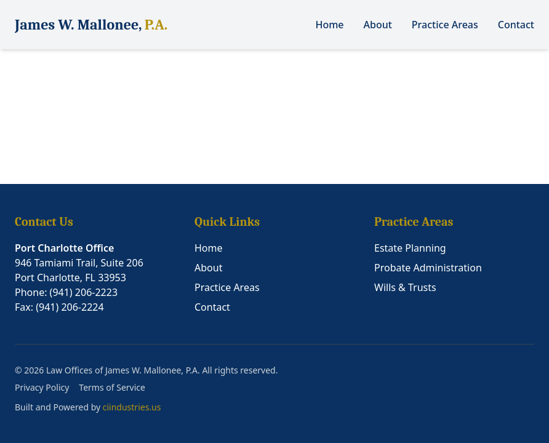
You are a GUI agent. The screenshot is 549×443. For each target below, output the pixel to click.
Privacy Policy (42, 387)
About (378, 24)
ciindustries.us (132, 407)
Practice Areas (445, 24)
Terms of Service (112, 387)
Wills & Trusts (405, 287)
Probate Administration (428, 267)
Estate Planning (410, 248)
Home (329, 24)
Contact (516, 24)
